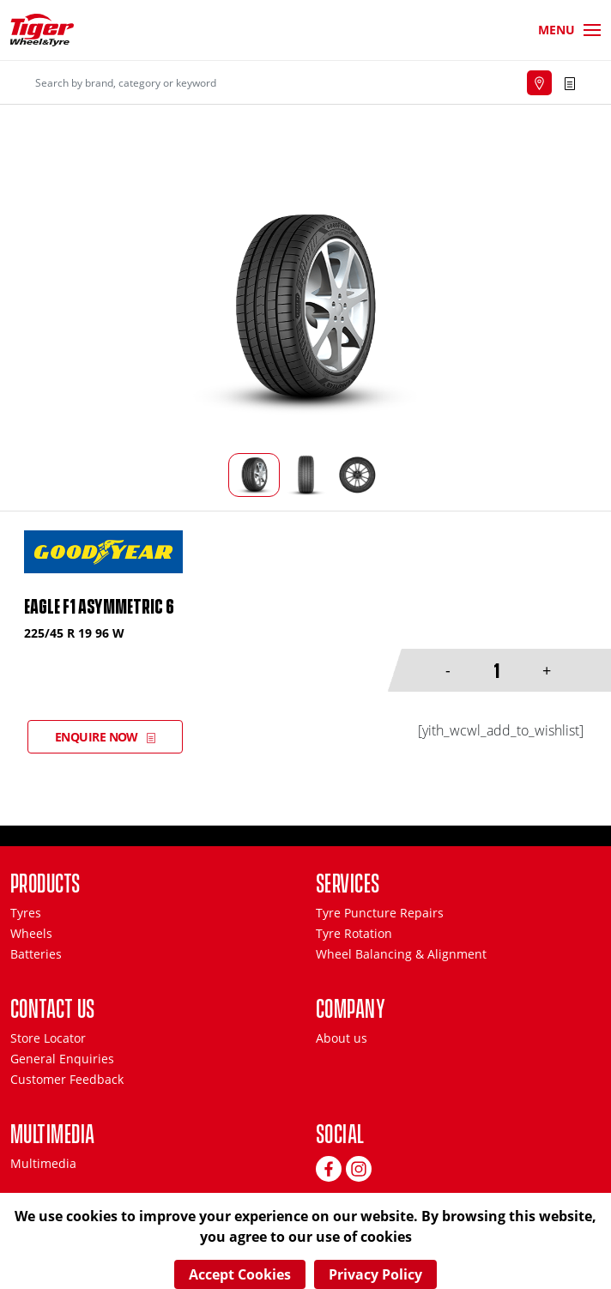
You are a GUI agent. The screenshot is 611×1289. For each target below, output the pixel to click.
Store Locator (48, 1038)
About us (341, 1038)
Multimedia (43, 1163)
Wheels (31, 933)
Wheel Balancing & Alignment (401, 954)
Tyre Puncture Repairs (380, 913)
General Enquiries (62, 1058)
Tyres (25, 913)
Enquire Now (96, 737)
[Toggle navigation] (569, 30)
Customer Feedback (67, 1079)
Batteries (36, 954)
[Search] (209, 82)
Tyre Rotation (354, 933)
